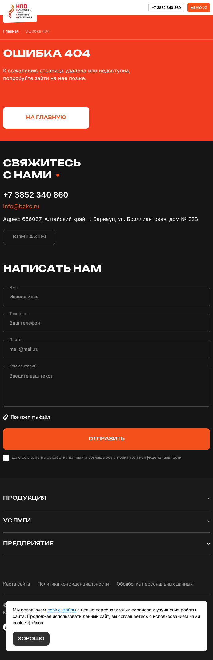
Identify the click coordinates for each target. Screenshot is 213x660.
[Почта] (106, 349)
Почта (15, 340)
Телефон (17, 313)
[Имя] (106, 297)
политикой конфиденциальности (149, 457)
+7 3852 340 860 (35, 194)
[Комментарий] (106, 386)
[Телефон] (106, 323)
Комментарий (23, 366)
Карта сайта (16, 584)
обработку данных (65, 457)
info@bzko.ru (21, 206)
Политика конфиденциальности (73, 584)
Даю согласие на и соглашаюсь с (97, 457)
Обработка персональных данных (155, 584)
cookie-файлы (61, 609)
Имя (13, 287)
